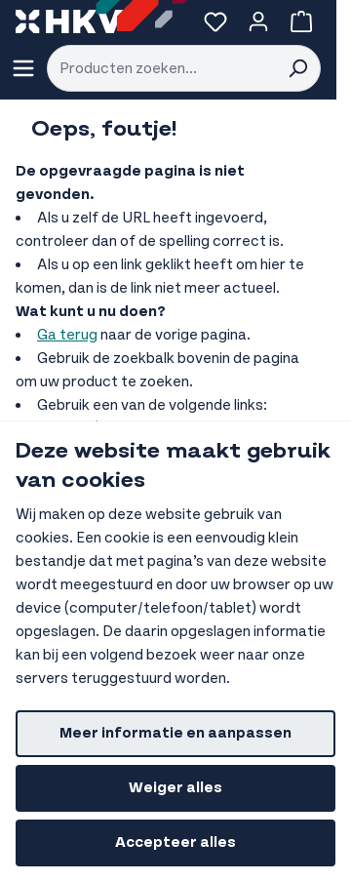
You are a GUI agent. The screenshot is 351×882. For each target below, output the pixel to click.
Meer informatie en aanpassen (175, 733)
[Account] (258, 21)
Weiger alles (175, 788)
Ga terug (67, 335)
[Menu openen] (23, 68)
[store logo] (69, 21)
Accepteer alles (175, 842)
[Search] (297, 68)
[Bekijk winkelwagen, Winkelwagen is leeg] (301, 21)
